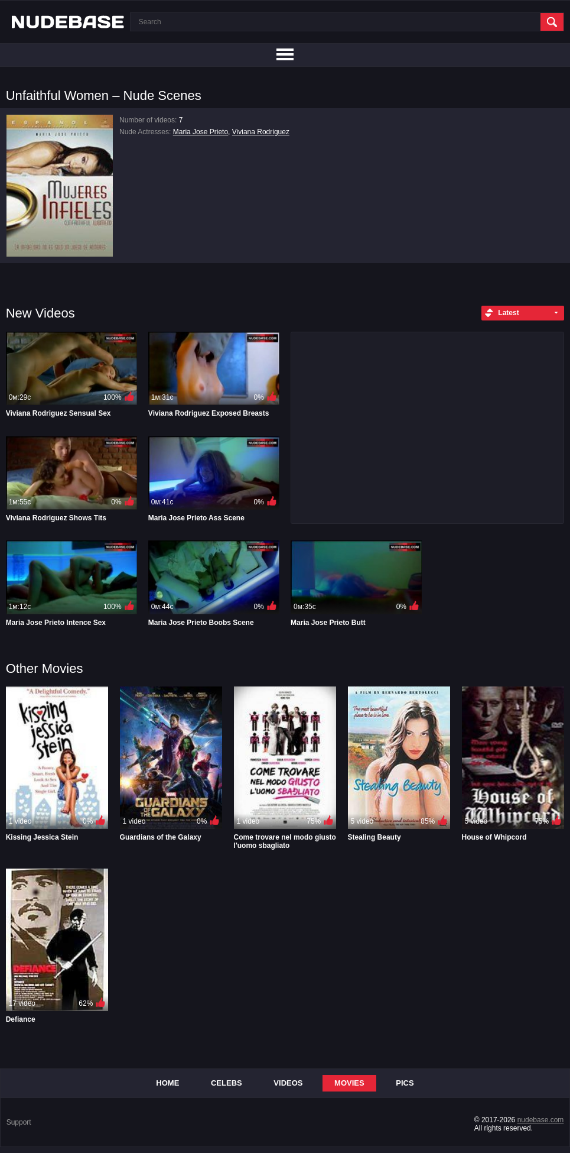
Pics (404, 1082)
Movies (349, 1082)
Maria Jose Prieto (200, 132)
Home (167, 1082)
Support (18, 1122)
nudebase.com (540, 1120)
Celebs (226, 1082)
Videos (287, 1082)
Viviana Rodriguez (260, 132)
